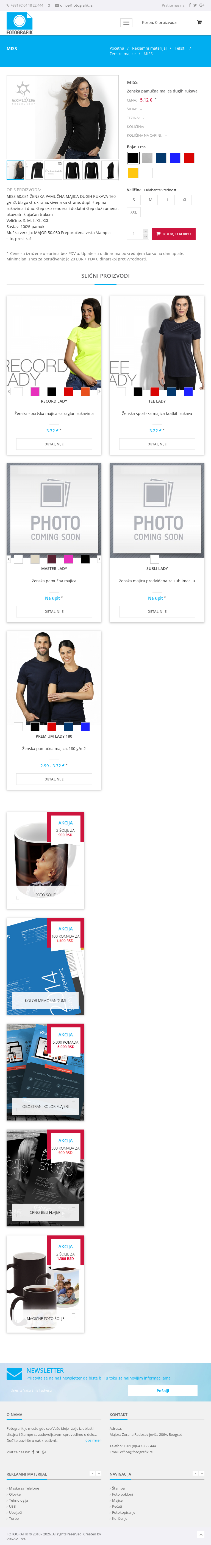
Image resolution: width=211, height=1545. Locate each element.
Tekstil (181, 48)
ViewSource (16, 1538)
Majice (117, 1500)
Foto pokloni (122, 1494)
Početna (117, 48)
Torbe (14, 1518)
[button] (113, 80)
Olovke (15, 1494)
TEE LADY (157, 401)
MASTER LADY (54, 568)
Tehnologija (18, 1500)
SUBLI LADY (157, 568)
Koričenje (119, 1518)
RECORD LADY (54, 401)
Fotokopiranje (123, 1512)
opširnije (93, 1440)
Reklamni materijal (150, 48)
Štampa (118, 1488)
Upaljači (15, 1512)
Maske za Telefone (24, 1488)
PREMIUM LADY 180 (54, 736)
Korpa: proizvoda (159, 22)
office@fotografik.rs (76, 5)
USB (12, 1506)
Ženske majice (123, 53)
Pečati (117, 1506)
